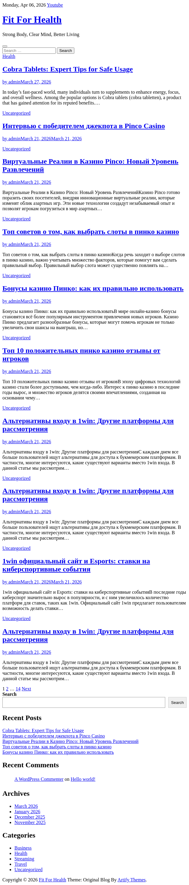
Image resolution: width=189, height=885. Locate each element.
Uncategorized (16, 113)
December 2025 (29, 817)
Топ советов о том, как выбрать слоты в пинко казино (90, 231)
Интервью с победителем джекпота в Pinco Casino (83, 126)
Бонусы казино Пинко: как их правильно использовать (93, 288)
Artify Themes (132, 879)
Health (8, 56)
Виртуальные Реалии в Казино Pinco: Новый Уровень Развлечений (70, 741)
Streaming (24, 858)
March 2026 (26, 806)
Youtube (55, 5)
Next (26, 688)
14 (18, 688)
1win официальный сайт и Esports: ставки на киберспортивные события (76, 565)
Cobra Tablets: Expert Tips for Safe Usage (67, 69)
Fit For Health (32, 19)
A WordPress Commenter (39, 779)
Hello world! (83, 779)
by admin (11, 81)
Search (9, 694)
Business (23, 847)
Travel (20, 864)
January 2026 (27, 811)
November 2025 (30, 822)
